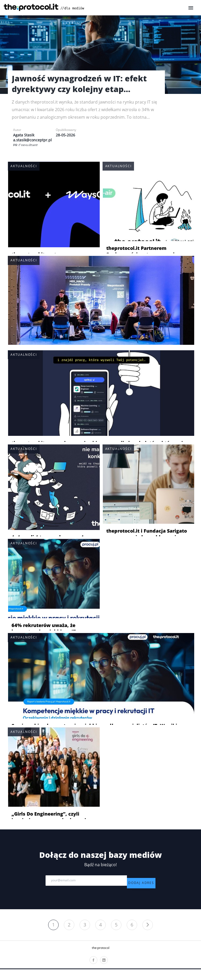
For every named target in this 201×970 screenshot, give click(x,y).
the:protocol (100, 948)
